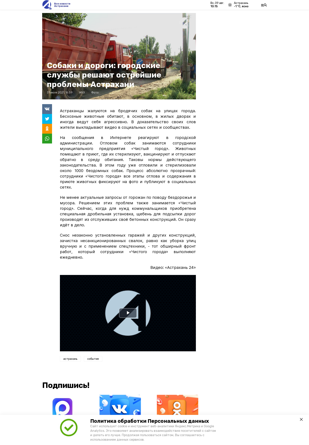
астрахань (70, 359)
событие (93, 359)
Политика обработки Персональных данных (149, 421)
